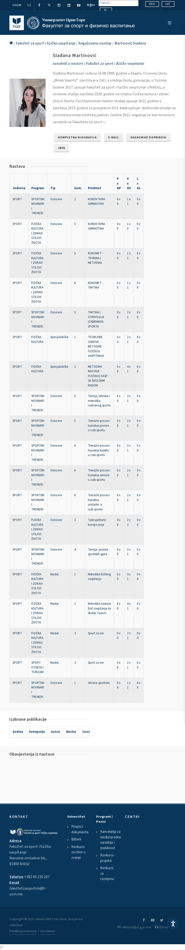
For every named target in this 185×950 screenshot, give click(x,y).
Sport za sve (96, 633)
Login (17, 5)
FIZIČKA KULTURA (37, 339)
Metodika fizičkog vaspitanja (99, 576)
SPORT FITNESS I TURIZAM (37, 667)
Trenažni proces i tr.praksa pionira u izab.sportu (99, 425)
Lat (168, 4)
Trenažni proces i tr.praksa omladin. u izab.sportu (99, 502)
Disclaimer (47, 931)
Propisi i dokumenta (79, 829)
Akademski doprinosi (148, 137)
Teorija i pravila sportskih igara (98, 552)
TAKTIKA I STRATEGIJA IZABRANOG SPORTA (96, 319)
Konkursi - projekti (107, 858)
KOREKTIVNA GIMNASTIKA (96, 201)
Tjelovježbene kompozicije (97, 522)
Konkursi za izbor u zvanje (78, 852)
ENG (152, 4)
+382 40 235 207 (37, 876)
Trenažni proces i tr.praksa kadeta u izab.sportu (99, 450)
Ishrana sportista (99, 683)
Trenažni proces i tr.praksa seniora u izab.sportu (99, 475)
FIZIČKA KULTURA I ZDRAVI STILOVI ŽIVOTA (37, 233)
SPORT (17, 199)
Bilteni (76, 839)
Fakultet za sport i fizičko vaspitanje (46, 43)
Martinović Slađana (130, 43)
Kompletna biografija (77, 137)
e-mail (113, 137)
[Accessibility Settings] (173, 924)
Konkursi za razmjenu (107, 873)
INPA (61, 148)
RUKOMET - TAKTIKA (95, 285)
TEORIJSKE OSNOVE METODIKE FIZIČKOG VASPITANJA (96, 346)
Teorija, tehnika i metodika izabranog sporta (99, 401)
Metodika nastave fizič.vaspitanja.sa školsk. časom (99, 608)
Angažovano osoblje (95, 43)
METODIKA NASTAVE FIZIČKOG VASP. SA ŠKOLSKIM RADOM (98, 376)
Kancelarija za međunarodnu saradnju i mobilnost (110, 840)
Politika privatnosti (22, 931)
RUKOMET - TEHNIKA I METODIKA (95, 258)
